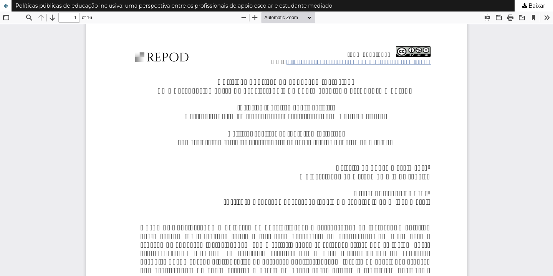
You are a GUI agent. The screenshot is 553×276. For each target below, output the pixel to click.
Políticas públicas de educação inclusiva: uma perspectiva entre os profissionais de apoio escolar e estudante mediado (173, 5)
